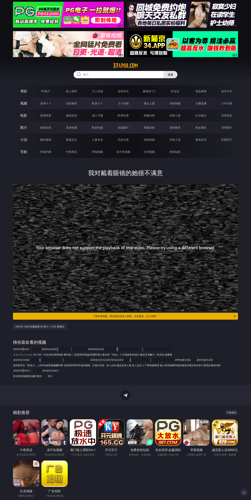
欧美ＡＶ (97, 103)
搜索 (170, 74)
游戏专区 (123, 91)
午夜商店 (71, 152)
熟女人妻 (149, 103)
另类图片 (226, 127)
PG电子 (45, 91)
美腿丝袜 (149, 127)
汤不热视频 (123, 152)
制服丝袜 (149, 115)
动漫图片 (123, 127)
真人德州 (71, 91)
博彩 (23, 91)
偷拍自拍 (71, 115)
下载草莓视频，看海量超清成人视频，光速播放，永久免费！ (164, 316)
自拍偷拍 (71, 103)
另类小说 (175, 140)
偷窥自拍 (45, 127)
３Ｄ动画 (123, 103)
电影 (23, 115)
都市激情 (45, 140)
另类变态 (226, 115)
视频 (23, 103)
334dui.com (125, 65)
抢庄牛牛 (226, 91)
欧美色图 (97, 127)
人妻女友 (97, 140)
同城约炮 (45, 152)
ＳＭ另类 (226, 103)
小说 (23, 139)
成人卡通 (97, 115)
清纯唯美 (175, 127)
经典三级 (175, 115)
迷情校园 (149, 140)
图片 (23, 127)
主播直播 (201, 103)
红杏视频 (149, 152)
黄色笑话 (201, 140)
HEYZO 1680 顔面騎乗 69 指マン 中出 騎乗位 (39, 326)
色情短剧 (175, 152)
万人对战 (97, 91)
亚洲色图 (71, 127)
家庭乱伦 (71, 140)
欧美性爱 (123, 115)
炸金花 (175, 91)
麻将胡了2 (149, 91)
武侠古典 (123, 140)
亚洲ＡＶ (45, 103)
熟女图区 (201, 127)
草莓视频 (97, 152)
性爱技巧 (226, 140)
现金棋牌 (201, 91)
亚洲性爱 (45, 115)
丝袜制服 (175, 103)
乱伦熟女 (201, 115)
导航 (23, 151)
